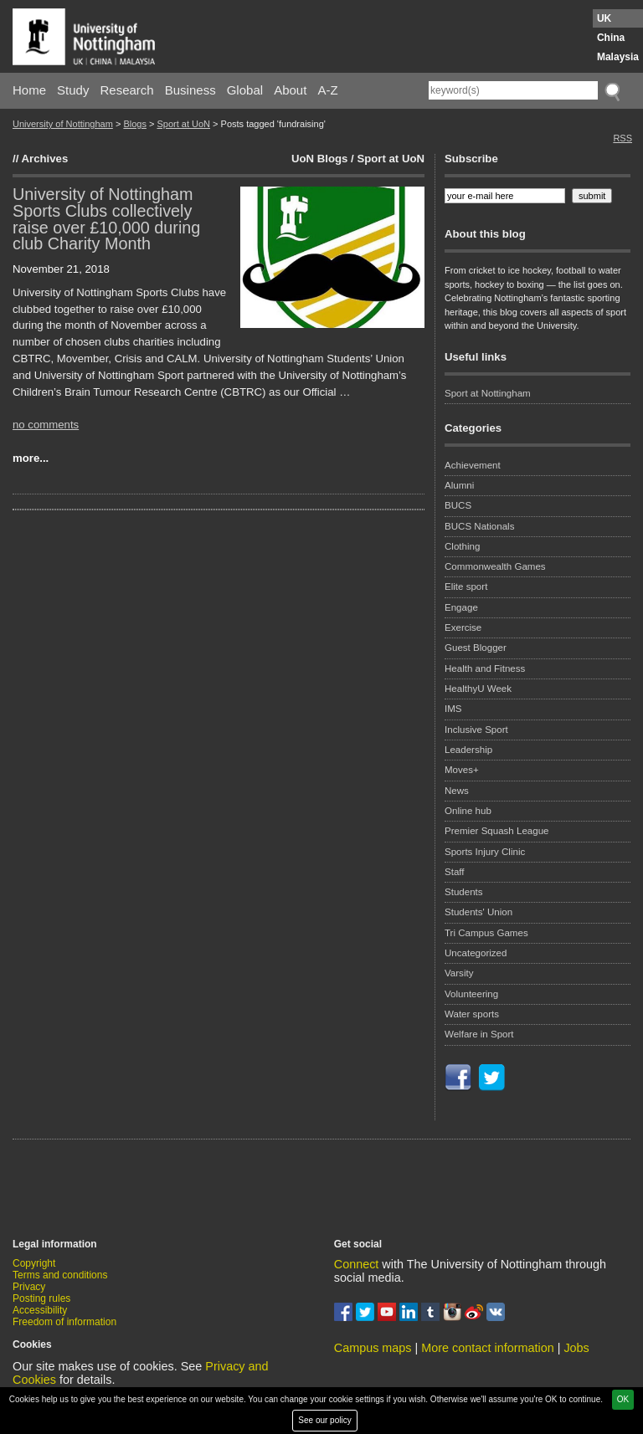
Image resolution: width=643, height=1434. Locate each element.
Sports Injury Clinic (485, 852)
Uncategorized (476, 953)
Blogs (135, 124)
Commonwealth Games (495, 566)
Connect (356, 1264)
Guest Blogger (476, 648)
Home (29, 90)
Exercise (463, 627)
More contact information (487, 1348)
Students (464, 892)
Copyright (34, 1263)
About (290, 90)
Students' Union (478, 912)
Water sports (472, 1014)
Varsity (459, 973)
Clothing (462, 546)
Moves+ (462, 770)
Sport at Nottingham (488, 393)
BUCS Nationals (479, 526)
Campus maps (373, 1348)
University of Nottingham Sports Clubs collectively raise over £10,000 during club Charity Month (106, 219)
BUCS (458, 505)
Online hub (468, 811)
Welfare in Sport (479, 1034)
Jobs (576, 1348)
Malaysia (618, 57)
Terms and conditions (60, 1275)
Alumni (459, 485)
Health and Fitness (485, 668)
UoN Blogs (319, 158)
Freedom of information (64, 1322)
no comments (46, 424)
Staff (455, 872)
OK (623, 1399)
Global (245, 90)
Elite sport (466, 586)
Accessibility (40, 1310)
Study (73, 90)
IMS (453, 709)
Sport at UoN (183, 124)
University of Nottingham (63, 124)
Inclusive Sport (476, 730)
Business (190, 90)
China (611, 38)
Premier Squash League (497, 831)
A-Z (327, 90)
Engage (461, 607)
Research (127, 90)
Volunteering (471, 994)
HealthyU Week (478, 689)
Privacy (29, 1287)
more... (31, 458)
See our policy (324, 1420)
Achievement (473, 465)
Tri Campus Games (486, 933)
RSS (622, 138)
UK (604, 18)
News (457, 791)
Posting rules (41, 1298)
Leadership (468, 750)
